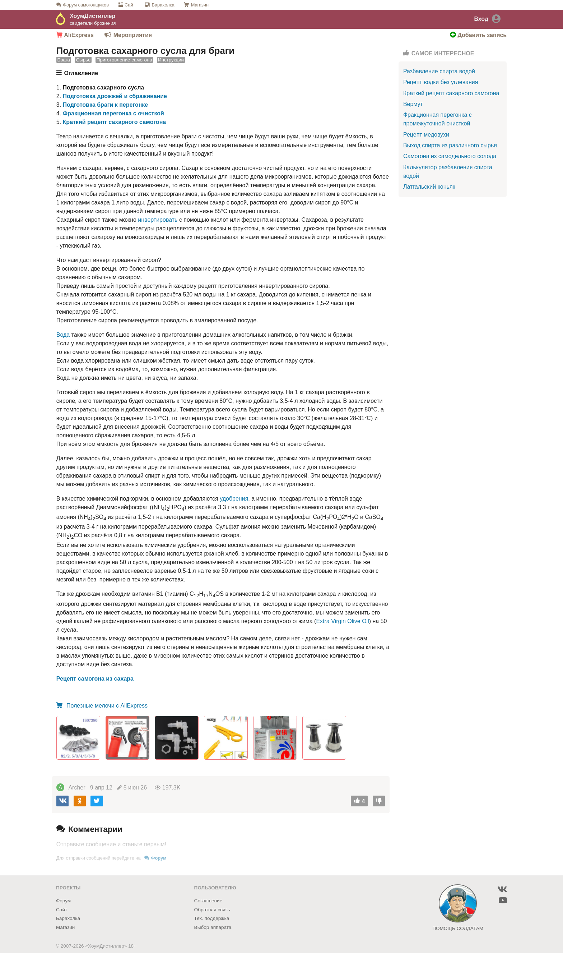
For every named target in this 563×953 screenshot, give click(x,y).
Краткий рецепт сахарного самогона (114, 122)
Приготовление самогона (124, 60)
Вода (63, 335)
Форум (86, 5)
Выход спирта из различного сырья (450, 145)
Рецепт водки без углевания (440, 82)
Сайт (130, 5)
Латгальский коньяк (429, 187)
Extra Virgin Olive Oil (342, 621)
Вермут (413, 104)
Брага (63, 60)
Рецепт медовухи (426, 135)
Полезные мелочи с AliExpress (106, 706)
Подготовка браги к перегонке (105, 105)
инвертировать (157, 220)
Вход (481, 19)
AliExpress (75, 35)
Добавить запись (478, 35)
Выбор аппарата (213, 927)
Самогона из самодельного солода (449, 156)
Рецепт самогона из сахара (95, 679)
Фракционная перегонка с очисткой (113, 113)
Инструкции (171, 60)
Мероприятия (132, 35)
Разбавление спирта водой (439, 71)
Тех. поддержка (211, 918)
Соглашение (208, 900)
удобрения (234, 499)
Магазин (200, 5)
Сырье (83, 60)
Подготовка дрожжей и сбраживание (115, 96)
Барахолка (163, 5)
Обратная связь (212, 909)
